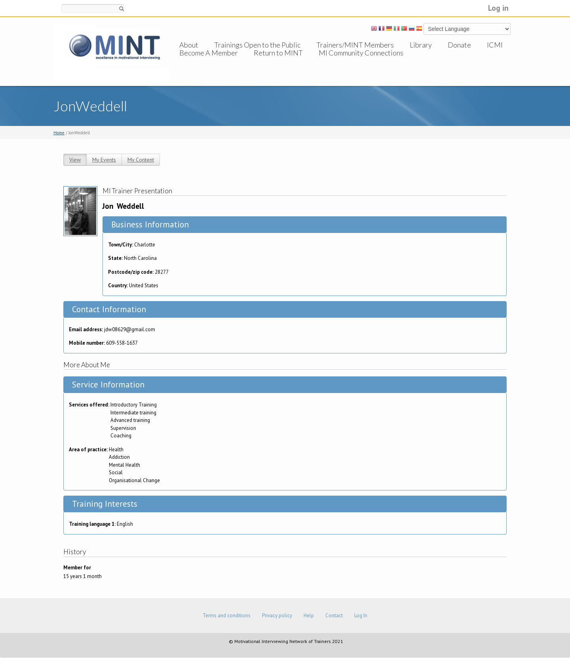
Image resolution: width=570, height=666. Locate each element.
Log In (360, 615)
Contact (334, 615)
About (188, 45)
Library (421, 45)
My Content (140, 159)
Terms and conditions (227, 615)
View (75, 159)
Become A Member (208, 61)
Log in (498, 8)
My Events (104, 159)
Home (59, 132)
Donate (459, 45)
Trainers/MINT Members (355, 45)
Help (309, 615)
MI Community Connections (361, 61)
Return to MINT (278, 61)
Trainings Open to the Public (257, 45)
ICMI (495, 45)
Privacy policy (277, 615)
